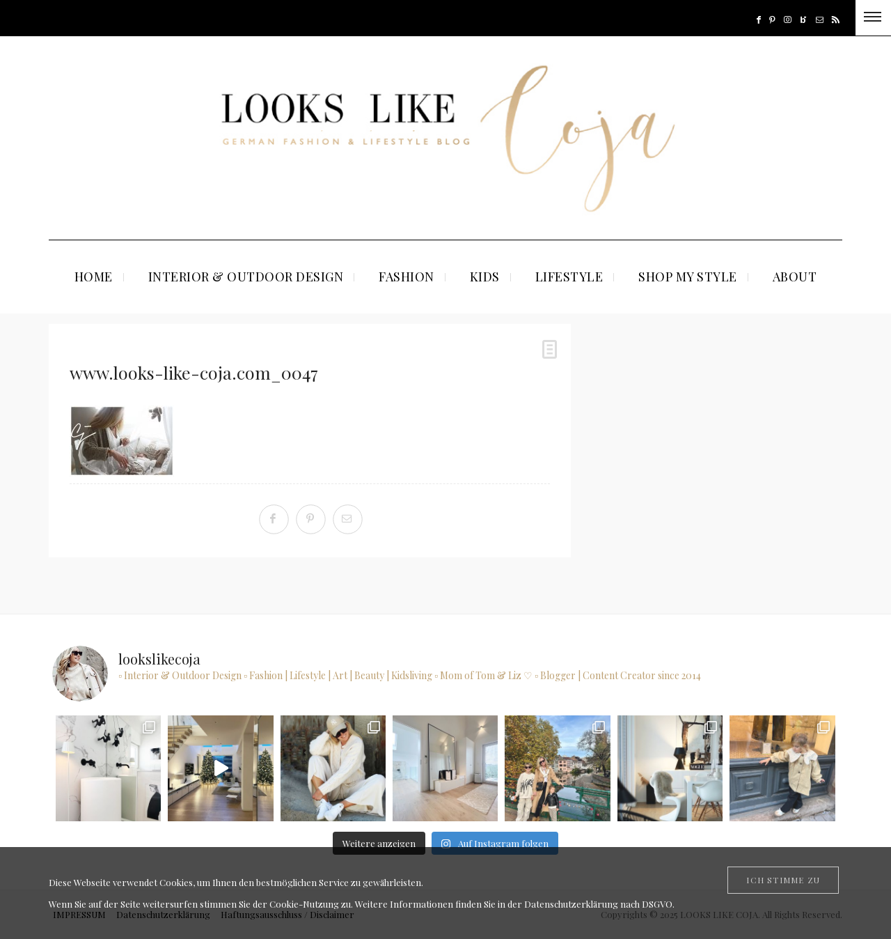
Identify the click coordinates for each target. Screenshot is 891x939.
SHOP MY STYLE (687, 276)
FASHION (406, 276)
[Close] (783, 880)
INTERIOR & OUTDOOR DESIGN (246, 276)
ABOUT (795, 276)
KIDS (485, 276)
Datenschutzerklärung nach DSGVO (598, 904)
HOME (93, 276)
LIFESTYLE (569, 276)
